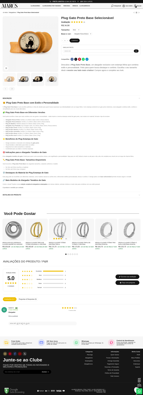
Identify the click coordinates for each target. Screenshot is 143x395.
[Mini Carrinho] (137, 5)
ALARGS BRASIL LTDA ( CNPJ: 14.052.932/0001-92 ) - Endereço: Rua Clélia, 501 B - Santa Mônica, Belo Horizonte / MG (89, 391)
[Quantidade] (65, 40)
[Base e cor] (83, 33)
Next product (138, 12)
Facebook (72, 59)
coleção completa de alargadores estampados (34, 184)
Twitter (76, 59)
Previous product (134, 12)
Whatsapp (83, 59)
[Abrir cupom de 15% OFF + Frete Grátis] (139, 382)
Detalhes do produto (12, 195)
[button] (6, 89)
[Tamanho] (76, 29)
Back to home (136, 12)
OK (136, 51)
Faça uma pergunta (127, 282)
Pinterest (79, 59)
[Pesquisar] (116, 5)
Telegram (87, 59)
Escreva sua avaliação (127, 276)
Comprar (75, 40)
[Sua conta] (127, 5)
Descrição (7, 98)
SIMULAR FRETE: (68, 47)
